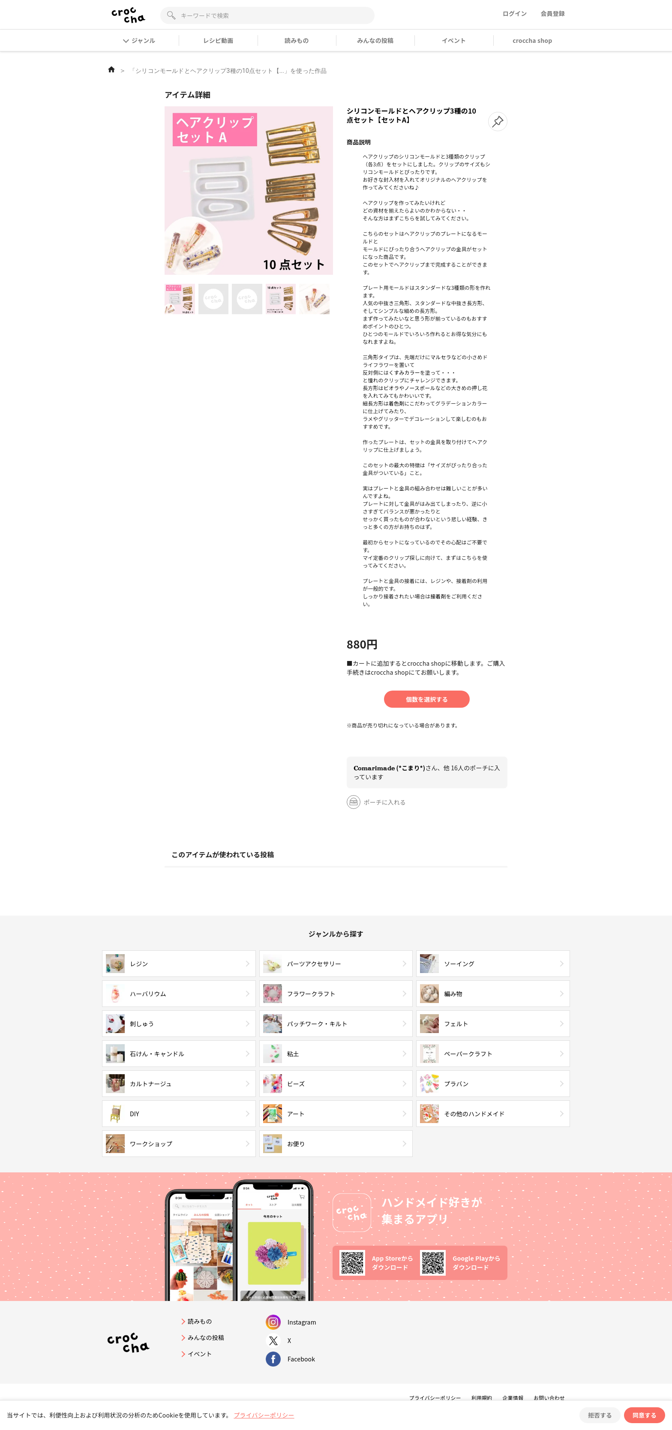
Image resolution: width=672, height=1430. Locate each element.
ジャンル (139, 40)
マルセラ (440, 357)
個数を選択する (427, 699)
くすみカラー (404, 372)
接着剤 (438, 596)
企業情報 (512, 1397)
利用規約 (481, 1397)
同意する (645, 1415)
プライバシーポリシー (435, 1397)
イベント (454, 40)
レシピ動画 (218, 40)
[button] (497, 121)
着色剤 (396, 403)
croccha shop (532, 40)
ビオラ (391, 387)
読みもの (297, 40)
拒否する (600, 1415)
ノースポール (419, 387)
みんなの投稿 (375, 40)
